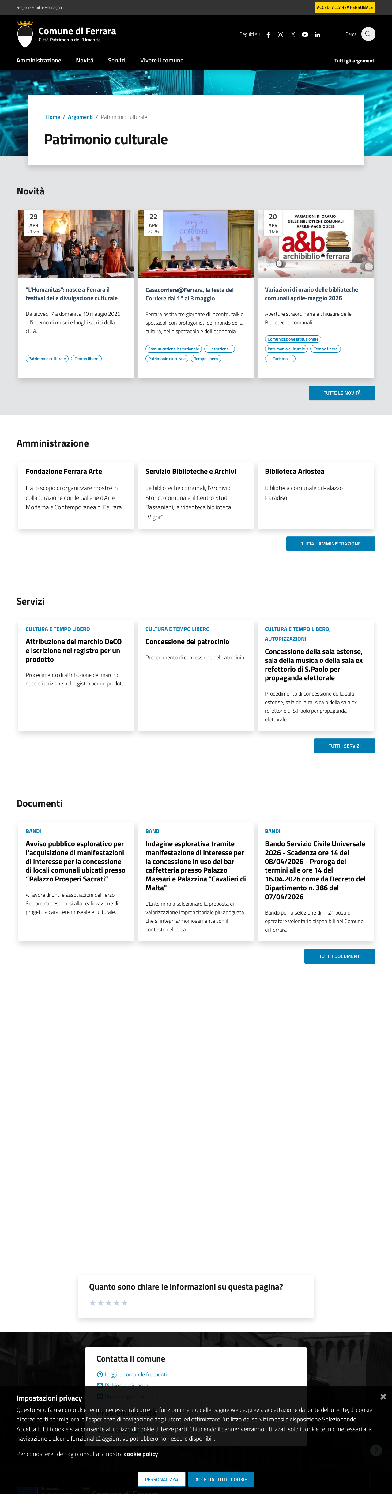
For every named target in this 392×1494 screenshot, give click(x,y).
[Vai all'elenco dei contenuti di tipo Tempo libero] (86, 358)
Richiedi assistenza (122, 1385)
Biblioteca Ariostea (294, 471)
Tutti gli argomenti (354, 61)
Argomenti (80, 117)
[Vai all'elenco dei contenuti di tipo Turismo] (280, 358)
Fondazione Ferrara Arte (64, 471)
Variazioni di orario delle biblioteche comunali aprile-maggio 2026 (311, 293)
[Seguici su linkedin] (314, 34)
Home (53, 117)
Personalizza (161, 1479)
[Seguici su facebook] (265, 34)
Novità (84, 60)
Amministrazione (39, 60)
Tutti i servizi (345, 745)
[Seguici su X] (289, 34)
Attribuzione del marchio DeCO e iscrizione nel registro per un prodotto (74, 650)
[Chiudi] (383, 1395)
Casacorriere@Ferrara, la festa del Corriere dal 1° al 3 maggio (189, 294)
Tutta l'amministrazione (331, 543)
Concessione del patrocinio (187, 641)
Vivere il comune (161, 60)
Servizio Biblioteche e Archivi (190, 471)
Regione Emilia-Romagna (39, 7)
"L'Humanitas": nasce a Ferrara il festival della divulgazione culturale (72, 293)
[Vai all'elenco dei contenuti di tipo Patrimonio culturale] (47, 358)
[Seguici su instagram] (277, 34)
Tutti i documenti (340, 956)
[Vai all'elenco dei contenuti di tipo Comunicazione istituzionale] (173, 349)
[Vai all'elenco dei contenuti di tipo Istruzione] (219, 349)
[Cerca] (368, 34)
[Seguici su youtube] (302, 34)
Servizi (117, 60)
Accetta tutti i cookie (221, 1479)
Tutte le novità (342, 393)
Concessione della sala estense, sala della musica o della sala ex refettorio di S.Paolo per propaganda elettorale (314, 664)
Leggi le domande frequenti (131, 1374)
